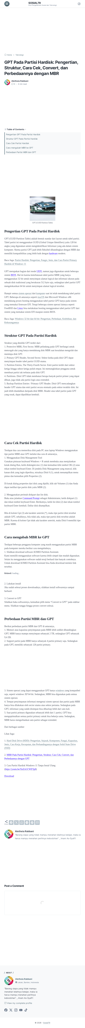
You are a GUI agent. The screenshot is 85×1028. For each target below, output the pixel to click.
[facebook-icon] (5, 1010)
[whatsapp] (21, 822)
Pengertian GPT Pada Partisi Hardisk (23, 134)
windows (60, 690)
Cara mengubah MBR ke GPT (19, 147)
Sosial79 (34, 2)
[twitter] (16, 822)
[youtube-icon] (20, 1010)
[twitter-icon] (10, 1010)
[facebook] (11, 822)
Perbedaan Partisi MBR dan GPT (21, 152)
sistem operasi (24, 293)
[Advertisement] (42, 31)
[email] (37, 822)
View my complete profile (18, 1003)
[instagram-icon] (15, 1010)
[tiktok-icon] (25, 1010)
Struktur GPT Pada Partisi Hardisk (22, 139)
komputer (40, 293)
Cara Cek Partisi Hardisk (17, 143)
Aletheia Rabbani (23, 979)
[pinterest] (32, 822)
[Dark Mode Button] (79, 3)
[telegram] (27, 822)
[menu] (6, 3)
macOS (41, 297)
